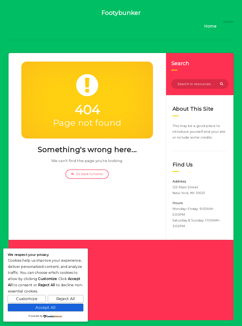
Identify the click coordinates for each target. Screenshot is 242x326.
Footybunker (121, 12)
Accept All (45, 307)
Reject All (65, 298)
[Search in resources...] (199, 84)
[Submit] (222, 83)
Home (210, 26)
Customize (26, 298)
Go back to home (87, 174)
